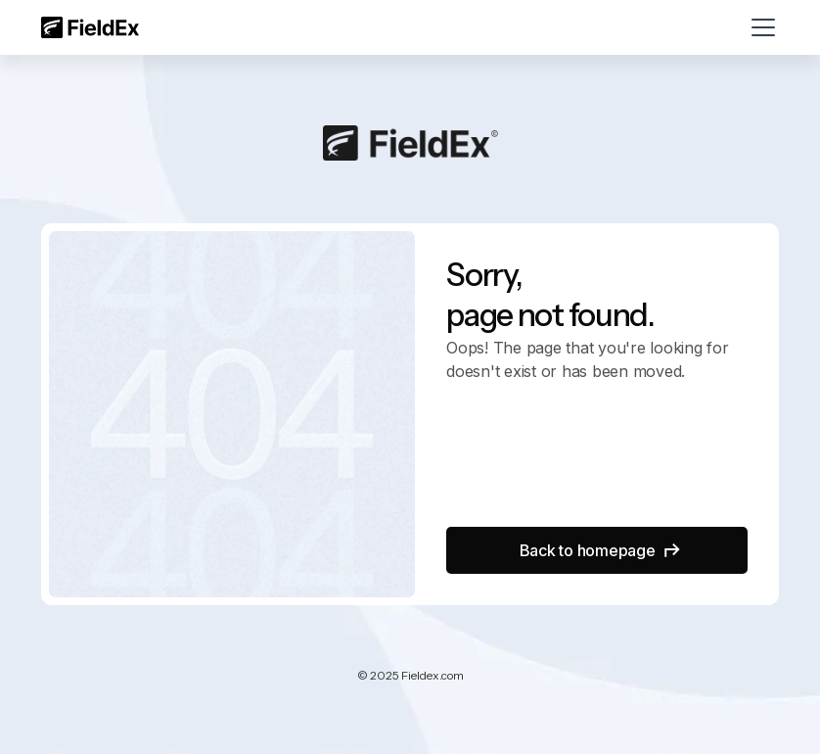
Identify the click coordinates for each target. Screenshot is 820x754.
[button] (759, 27)
